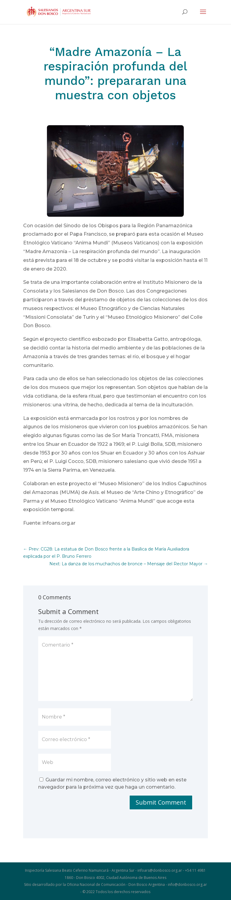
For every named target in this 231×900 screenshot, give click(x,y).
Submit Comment (161, 802)
